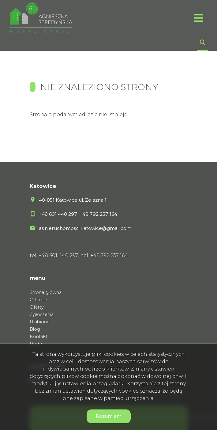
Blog (35, 329)
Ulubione (40, 322)
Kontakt (38, 336)
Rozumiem (109, 416)
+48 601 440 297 (58, 214)
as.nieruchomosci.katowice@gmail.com (85, 228)
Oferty (37, 307)
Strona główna (46, 292)
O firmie (38, 300)
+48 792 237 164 (98, 214)
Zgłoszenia (42, 314)
